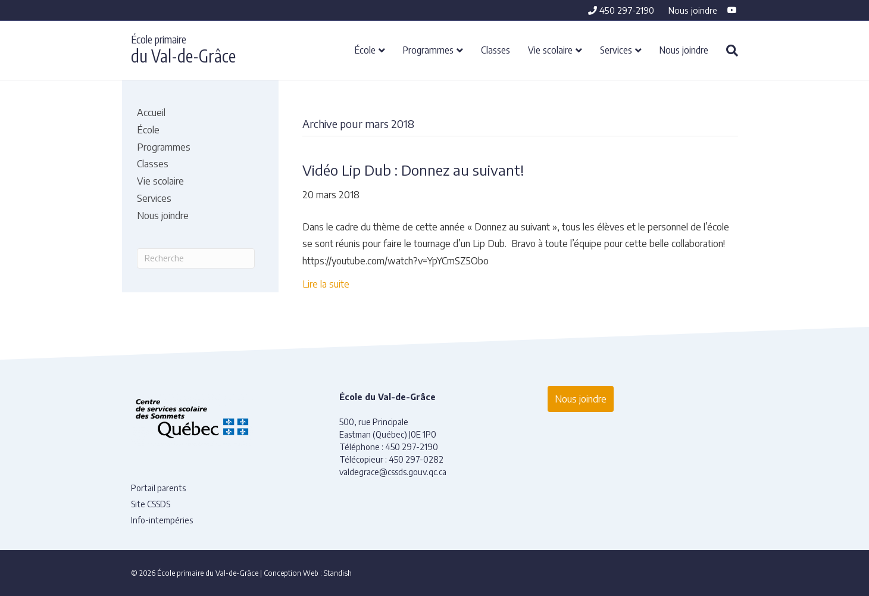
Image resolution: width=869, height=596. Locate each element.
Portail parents (158, 488)
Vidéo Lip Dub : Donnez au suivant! (413, 170)
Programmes (428, 49)
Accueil (151, 112)
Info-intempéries (162, 520)
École (365, 49)
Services (616, 49)
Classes (495, 49)
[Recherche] (727, 50)
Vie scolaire (550, 49)
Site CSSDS (150, 504)
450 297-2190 (621, 10)
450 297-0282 (416, 459)
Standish (338, 573)
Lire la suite (325, 284)
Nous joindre (692, 10)
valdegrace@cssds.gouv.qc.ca (392, 472)
